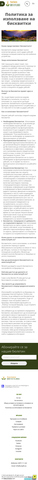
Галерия (18, 421)
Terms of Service (8, 478)
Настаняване (18, 424)
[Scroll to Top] (34, 476)
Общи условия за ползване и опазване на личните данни (18, 404)
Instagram (18, 449)
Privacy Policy (31, 477)
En (33, 3)
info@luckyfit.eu (21, 466)
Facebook (18, 441)
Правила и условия (18, 427)
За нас (18, 398)
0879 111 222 (22, 463)
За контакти (18, 400)
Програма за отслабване (18, 419)
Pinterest (18, 446)
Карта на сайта (18, 429)
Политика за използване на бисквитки (18, 408)
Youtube (18, 451)
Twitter (18, 443)
